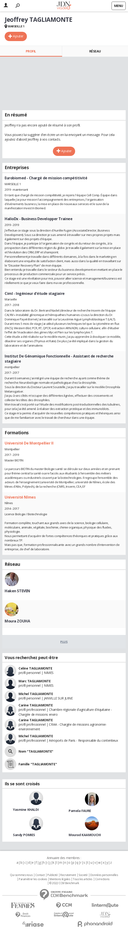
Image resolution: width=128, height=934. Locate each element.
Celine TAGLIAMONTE (35, 668)
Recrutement (68, 875)
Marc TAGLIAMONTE (35, 681)
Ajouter (18, 36)
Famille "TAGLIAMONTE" (38, 764)
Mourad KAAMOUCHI (85, 835)
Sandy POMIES (24, 835)
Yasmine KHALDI (25, 809)
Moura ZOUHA (17, 621)
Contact (40, 875)
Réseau (95, 51)
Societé (83, 875)
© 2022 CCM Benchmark (64, 883)
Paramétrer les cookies (33, 879)
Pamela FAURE (80, 810)
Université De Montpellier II (29, 443)
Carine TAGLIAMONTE (36, 705)
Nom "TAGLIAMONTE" (36, 751)
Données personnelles (104, 875)
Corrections (102, 879)
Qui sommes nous (21, 875)
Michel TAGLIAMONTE (36, 694)
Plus (63, 642)
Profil (31, 51)
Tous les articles (82, 879)
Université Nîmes (20, 497)
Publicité (52, 875)
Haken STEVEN (17, 590)
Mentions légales (60, 879)
